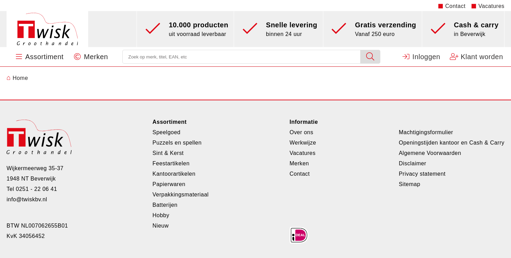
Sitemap (409, 184)
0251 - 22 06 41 (36, 189)
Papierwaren (168, 184)
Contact (455, 6)
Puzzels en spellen (177, 143)
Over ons (301, 132)
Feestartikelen (170, 163)
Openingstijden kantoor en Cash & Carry (451, 143)
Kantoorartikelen (173, 174)
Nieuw (160, 226)
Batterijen (164, 205)
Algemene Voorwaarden (430, 153)
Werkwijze (302, 143)
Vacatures (491, 6)
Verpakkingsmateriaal (180, 194)
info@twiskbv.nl (27, 199)
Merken (299, 163)
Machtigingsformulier (426, 132)
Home (17, 78)
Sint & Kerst (168, 153)
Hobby (160, 215)
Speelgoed (166, 132)
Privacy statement (422, 174)
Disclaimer (412, 163)
